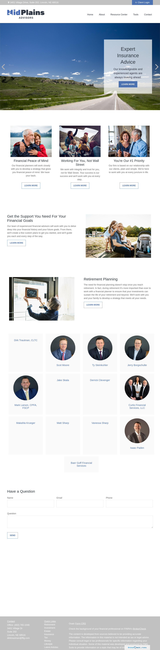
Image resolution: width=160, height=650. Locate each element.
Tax (46, 637)
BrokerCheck (139, 629)
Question (11, 513)
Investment (49, 628)
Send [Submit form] (12, 535)
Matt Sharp (63, 423)
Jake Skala (63, 380)
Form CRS (80, 623)
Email (59, 498)
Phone (109, 498)
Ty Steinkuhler (100, 365)
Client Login (142, 2)
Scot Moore (63, 365)
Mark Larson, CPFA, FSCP (26, 406)
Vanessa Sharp (100, 423)
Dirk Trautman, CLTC (25, 340)
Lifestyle (48, 644)
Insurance (49, 634)
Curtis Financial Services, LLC (137, 406)
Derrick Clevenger (100, 380)
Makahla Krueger (25, 423)
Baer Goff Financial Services (81, 464)
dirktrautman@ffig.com (18, 638)
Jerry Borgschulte (137, 365)
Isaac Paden (137, 447)
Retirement (49, 624)
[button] (90, 14)
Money (47, 641)
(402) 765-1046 (22, 625)
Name (10, 498)
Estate (47, 631)
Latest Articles (51, 647)
